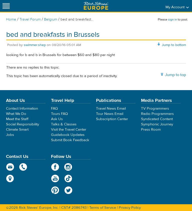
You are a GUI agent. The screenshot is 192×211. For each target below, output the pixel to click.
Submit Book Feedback (70, 140)
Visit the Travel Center (68, 129)
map (10, 178)
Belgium (50, 19)
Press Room (151, 129)
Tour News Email (109, 113)
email (10, 167)
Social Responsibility (22, 124)
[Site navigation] (6, 6)
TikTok (68, 178)
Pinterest (55, 190)
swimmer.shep (35, 45)
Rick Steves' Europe (96, 6)
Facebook (55, 167)
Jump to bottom (174, 45)
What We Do (16, 113)
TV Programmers (155, 108)
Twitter (68, 190)
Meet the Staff (17, 119)
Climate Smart (17, 129)
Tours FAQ (59, 113)
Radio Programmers (157, 113)
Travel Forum (30, 19)
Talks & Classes (63, 124)
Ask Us (57, 119)
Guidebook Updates (67, 134)
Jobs (10, 134)
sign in (172, 20)
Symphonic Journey (157, 124)
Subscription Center (112, 119)
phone (23, 167)
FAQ (54, 108)
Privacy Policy (130, 207)
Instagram (68, 167)
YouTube (55, 178)
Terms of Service (102, 207)
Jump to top (175, 74)
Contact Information (22, 108)
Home (11, 19)
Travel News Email (111, 108)
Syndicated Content (157, 119)
